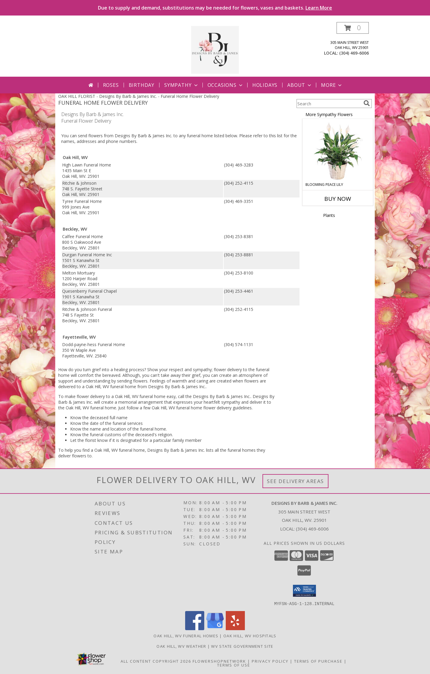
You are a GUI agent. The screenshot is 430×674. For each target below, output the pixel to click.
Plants (329, 215)
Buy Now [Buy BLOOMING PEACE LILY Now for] (337, 199)
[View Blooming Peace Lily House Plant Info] (338, 151)
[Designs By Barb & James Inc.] (215, 49)
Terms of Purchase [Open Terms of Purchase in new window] (318, 661)
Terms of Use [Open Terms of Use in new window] (233, 664)
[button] (353, 28)
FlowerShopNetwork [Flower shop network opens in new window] (219, 661)
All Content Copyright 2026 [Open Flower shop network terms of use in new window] (156, 661)
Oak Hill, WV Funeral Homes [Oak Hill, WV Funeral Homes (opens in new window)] (185, 635)
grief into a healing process (118, 369)
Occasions (226, 85)
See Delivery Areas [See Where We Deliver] (295, 481)
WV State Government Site (242, 646)
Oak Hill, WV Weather (181, 646)
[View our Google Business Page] (215, 628)
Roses (111, 85)
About (299, 85)
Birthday (141, 85)
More (332, 85)
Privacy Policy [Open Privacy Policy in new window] (270, 661)
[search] (366, 103)
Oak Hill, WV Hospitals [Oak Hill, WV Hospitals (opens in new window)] (250, 635)
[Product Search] (329, 103)
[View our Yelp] (235, 628)
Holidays (264, 85)
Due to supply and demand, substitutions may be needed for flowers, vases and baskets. (215, 7)
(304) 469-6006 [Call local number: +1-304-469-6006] (354, 53)
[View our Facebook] (194, 628)
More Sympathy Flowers (329, 114)
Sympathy (181, 85)
